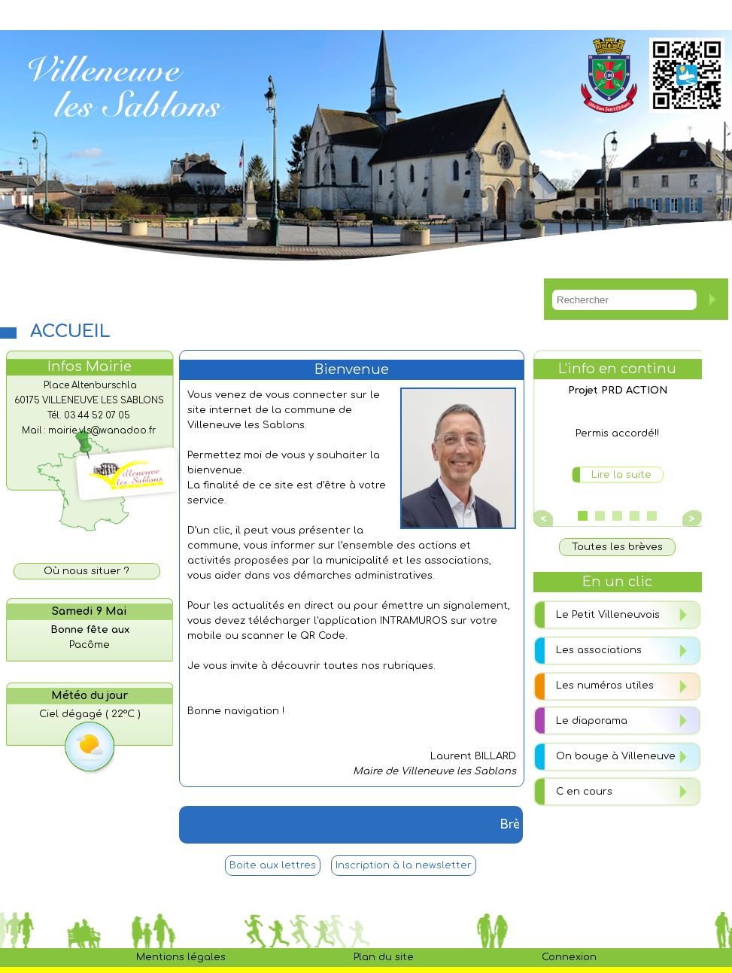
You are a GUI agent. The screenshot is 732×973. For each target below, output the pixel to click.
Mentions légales (181, 957)
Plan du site (384, 957)
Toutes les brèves (617, 547)
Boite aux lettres (272, 865)
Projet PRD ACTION (617, 390)
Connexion (569, 957)
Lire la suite (621, 475)
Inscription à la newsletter (404, 865)
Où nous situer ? (86, 571)
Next (690, 518)
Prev (545, 518)
